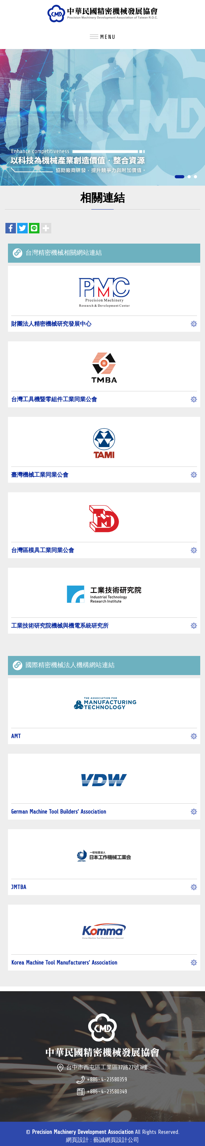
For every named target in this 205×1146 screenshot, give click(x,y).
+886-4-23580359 (107, 1089)
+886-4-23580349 (107, 1101)
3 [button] (195, 177)
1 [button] (179, 177)
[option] (102, 117)
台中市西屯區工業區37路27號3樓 (107, 1077)
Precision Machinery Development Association (102, 13)
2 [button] (189, 177)
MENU (103, 37)
